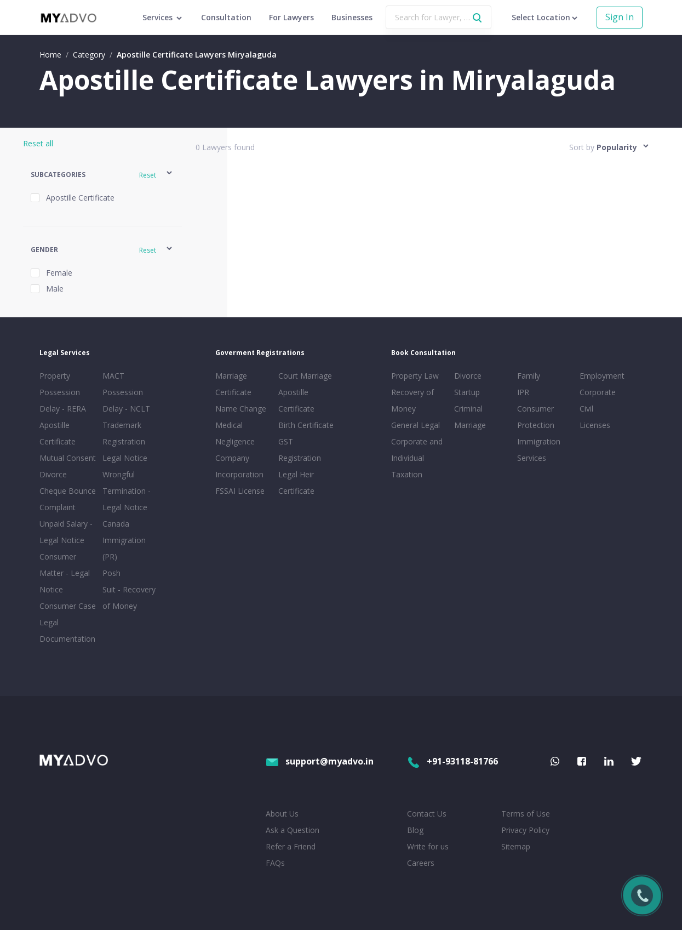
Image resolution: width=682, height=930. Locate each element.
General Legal (415, 425)
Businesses (351, 17)
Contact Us (426, 813)
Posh (111, 573)
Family (528, 375)
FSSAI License (240, 491)
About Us (282, 813)
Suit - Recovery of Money (129, 597)
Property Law (415, 375)
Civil (586, 408)
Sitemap (515, 846)
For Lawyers (291, 17)
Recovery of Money (412, 400)
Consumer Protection (535, 416)
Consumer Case (67, 606)
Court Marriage (305, 375)
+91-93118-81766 (452, 761)
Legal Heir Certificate (296, 482)
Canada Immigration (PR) (124, 540)
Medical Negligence (235, 433)
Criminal (468, 408)
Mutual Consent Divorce (67, 466)
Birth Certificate (306, 425)
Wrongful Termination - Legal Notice (126, 490)
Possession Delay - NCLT (126, 400)
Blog (415, 830)
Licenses (595, 425)
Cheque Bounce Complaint (67, 499)
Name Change (240, 408)
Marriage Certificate (233, 383)
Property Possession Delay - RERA (62, 392)
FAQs (275, 863)
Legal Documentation (67, 630)
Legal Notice (124, 458)
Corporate (598, 392)
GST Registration (299, 449)
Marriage (470, 425)
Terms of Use (525, 813)
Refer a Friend (291, 846)
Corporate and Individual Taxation (417, 458)
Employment (602, 375)
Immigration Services (538, 449)
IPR (523, 392)
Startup (467, 392)
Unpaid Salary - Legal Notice (66, 531)
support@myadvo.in (320, 761)
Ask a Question (292, 830)
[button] (102, 174)
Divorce (468, 375)
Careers (420, 863)
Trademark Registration (123, 433)
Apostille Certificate (57, 433)
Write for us (428, 846)
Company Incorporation (239, 466)
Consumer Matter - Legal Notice (64, 573)
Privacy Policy (525, 830)
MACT (113, 375)
